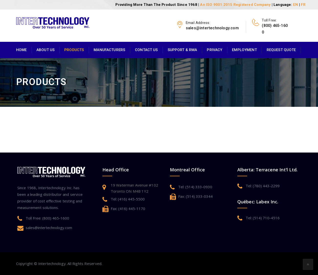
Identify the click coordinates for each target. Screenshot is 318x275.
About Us (45, 50)
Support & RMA (182, 50)
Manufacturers (109, 50)
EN (295, 4)
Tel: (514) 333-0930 (195, 186)
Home (21, 50)
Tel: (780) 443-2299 (263, 185)
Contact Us (146, 50)
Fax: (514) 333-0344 (195, 196)
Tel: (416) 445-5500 (128, 199)
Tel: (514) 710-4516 (263, 217)
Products (74, 50)
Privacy (214, 50)
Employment (244, 50)
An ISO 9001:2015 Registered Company (235, 4)
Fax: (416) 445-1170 (128, 208)
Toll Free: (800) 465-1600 (47, 218)
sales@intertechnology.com (49, 227)
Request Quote (281, 50)
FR (303, 4)
